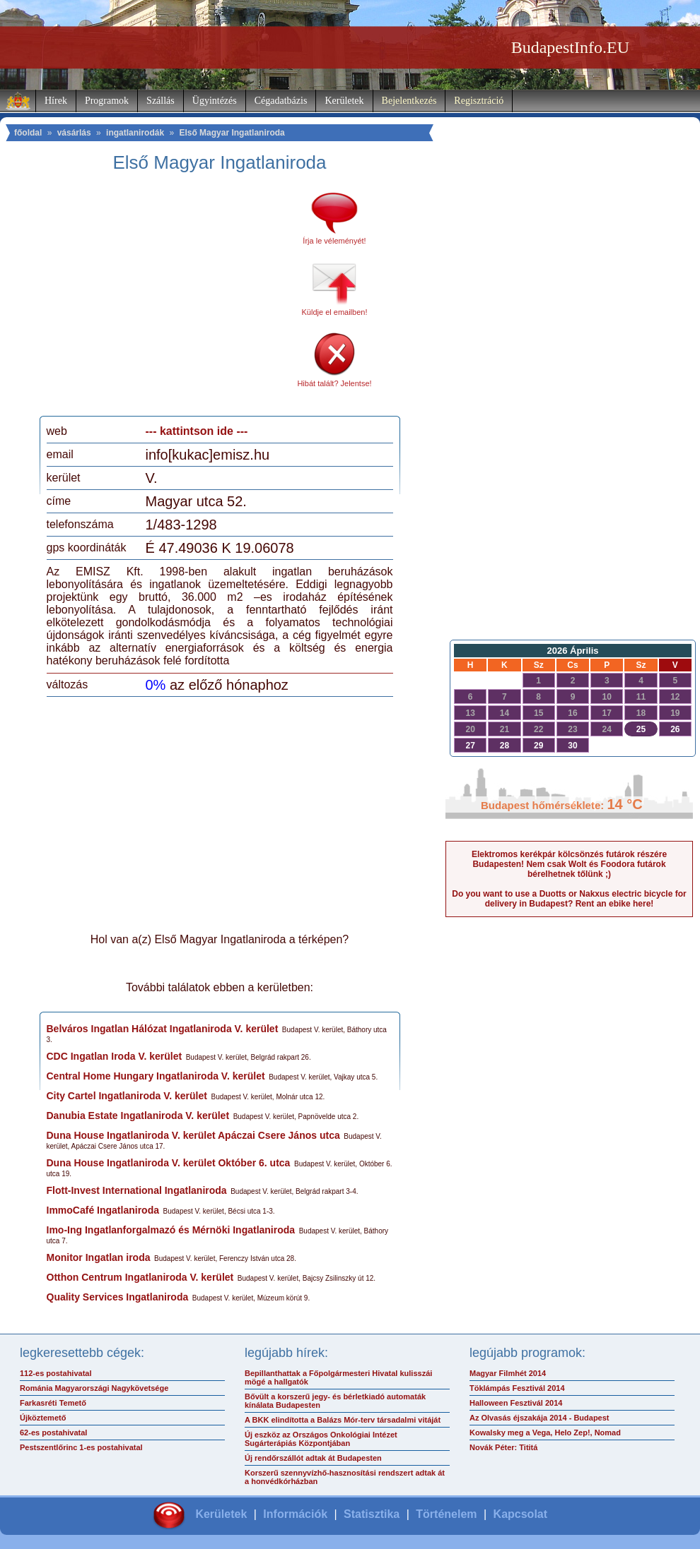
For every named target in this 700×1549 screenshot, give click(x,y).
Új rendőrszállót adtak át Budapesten (313, 1458)
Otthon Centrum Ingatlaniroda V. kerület (140, 1277)
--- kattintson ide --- (197, 431)
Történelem (446, 1514)
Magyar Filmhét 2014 (507, 1373)
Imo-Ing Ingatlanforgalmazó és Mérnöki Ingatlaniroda (171, 1230)
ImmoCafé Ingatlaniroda (103, 1210)
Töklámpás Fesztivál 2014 (517, 1388)
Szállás (160, 100)
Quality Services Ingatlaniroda (118, 1297)
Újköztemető (43, 1417)
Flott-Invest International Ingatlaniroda (137, 1190)
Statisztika (371, 1514)
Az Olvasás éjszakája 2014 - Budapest (539, 1417)
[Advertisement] (165, 299)
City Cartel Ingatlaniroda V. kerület (127, 1095)
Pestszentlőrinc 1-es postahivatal (81, 1447)
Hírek (56, 100)
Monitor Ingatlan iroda (99, 1257)
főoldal (28, 133)
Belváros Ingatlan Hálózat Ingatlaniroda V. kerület (163, 1028)
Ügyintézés (214, 100)
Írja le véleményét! (334, 241)
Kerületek (344, 100)
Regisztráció (478, 100)
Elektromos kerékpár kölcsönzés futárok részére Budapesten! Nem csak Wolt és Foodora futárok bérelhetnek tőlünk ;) (569, 864)
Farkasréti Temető (53, 1403)
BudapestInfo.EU (570, 47)
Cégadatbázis (281, 100)
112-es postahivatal (56, 1373)
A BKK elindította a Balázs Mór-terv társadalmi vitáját (343, 1420)
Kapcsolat (520, 1514)
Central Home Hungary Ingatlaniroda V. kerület (156, 1076)
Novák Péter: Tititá (503, 1447)
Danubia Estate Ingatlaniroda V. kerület (138, 1115)
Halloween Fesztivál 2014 (515, 1403)
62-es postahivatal (53, 1432)
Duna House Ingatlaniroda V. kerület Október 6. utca (169, 1162)
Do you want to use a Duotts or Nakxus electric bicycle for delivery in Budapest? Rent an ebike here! (569, 899)
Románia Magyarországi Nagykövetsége (94, 1388)
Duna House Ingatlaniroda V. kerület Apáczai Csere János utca (193, 1135)
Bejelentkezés (409, 100)
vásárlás (74, 133)
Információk (295, 1514)
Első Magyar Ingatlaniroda (231, 133)
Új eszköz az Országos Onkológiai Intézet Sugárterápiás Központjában (321, 1438)
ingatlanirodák (135, 133)
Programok (107, 100)
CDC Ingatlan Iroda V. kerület (114, 1056)
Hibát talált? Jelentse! (334, 383)
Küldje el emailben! (335, 312)
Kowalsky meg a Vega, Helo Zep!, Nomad (545, 1432)
